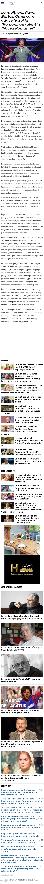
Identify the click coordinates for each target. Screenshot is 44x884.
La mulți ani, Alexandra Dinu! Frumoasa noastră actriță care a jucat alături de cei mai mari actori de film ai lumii (21, 389)
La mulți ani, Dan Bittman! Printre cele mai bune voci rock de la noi (27, 488)
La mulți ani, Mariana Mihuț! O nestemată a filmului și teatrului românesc (28, 420)
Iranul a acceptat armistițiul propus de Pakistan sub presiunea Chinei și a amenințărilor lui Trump (19, 792)
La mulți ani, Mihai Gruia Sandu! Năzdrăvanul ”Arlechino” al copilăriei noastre (19, 430)
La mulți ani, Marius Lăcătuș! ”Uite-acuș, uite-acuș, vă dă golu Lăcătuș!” (28, 496)
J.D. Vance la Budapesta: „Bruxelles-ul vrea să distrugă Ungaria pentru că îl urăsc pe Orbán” (19, 868)
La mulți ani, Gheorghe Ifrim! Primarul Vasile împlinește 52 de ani (29, 399)
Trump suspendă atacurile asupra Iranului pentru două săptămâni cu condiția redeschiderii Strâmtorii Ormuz (21, 801)
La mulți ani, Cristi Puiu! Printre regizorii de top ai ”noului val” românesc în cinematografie (27, 519)
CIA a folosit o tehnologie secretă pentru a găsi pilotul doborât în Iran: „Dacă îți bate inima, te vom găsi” (21, 818)
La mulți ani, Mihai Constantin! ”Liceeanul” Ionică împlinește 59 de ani (28, 452)
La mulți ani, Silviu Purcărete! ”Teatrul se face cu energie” (20, 680)
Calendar (17, 587)
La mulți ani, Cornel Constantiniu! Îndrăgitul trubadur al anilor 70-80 (21, 648)
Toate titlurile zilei (7, 875)
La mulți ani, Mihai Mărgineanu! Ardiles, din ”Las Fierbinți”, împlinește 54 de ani (22, 442)
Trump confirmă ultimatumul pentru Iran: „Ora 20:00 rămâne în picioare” (18, 841)
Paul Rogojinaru (22, 34)
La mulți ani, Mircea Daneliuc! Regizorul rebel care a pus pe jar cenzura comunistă (21, 617)
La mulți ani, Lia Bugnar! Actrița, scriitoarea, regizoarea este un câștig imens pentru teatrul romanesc (20, 377)
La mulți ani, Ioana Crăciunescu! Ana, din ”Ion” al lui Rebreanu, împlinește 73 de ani (21, 409)
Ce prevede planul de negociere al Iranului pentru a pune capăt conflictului (20, 835)
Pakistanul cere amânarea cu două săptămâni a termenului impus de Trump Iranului (20, 827)
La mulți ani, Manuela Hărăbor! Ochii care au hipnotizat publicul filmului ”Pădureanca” (21, 778)
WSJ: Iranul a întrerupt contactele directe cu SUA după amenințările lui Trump (18, 849)
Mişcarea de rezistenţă (22, 3)
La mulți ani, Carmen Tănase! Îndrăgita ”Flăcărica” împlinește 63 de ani (29, 367)
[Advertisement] (22, 341)
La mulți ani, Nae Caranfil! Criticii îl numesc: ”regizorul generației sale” (28, 461)
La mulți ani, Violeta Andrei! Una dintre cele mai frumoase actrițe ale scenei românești (28, 478)
